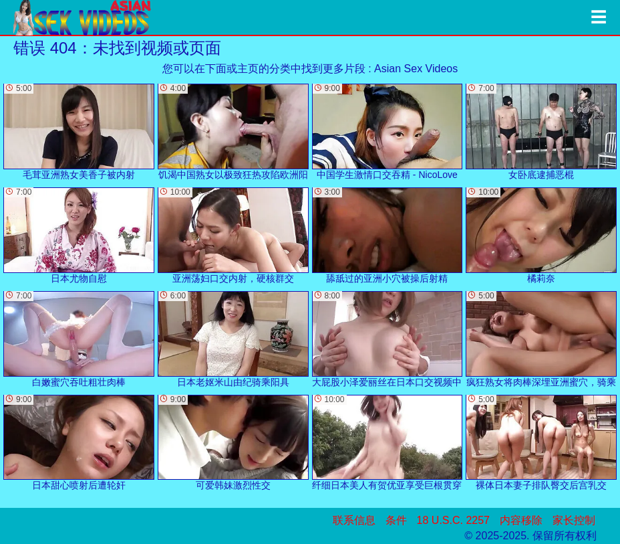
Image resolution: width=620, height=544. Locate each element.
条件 (396, 520)
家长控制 (574, 520)
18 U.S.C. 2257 (453, 520)
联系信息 (354, 520)
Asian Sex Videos (416, 68)
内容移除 (521, 520)
